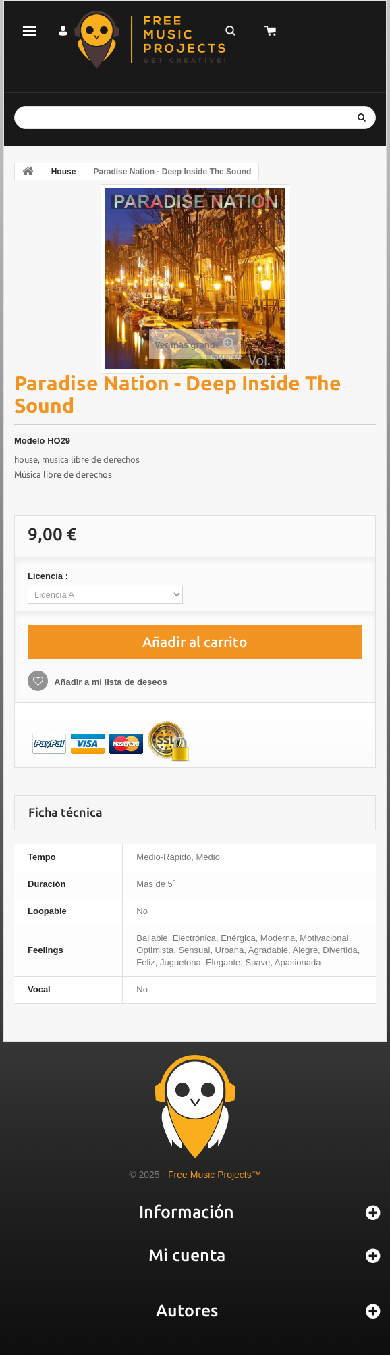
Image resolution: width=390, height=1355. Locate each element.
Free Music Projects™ (214, 1174)
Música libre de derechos (63, 474)
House (63, 171)
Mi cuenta (186, 1255)
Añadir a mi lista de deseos (109, 682)
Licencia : (49, 576)
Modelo (29, 441)
